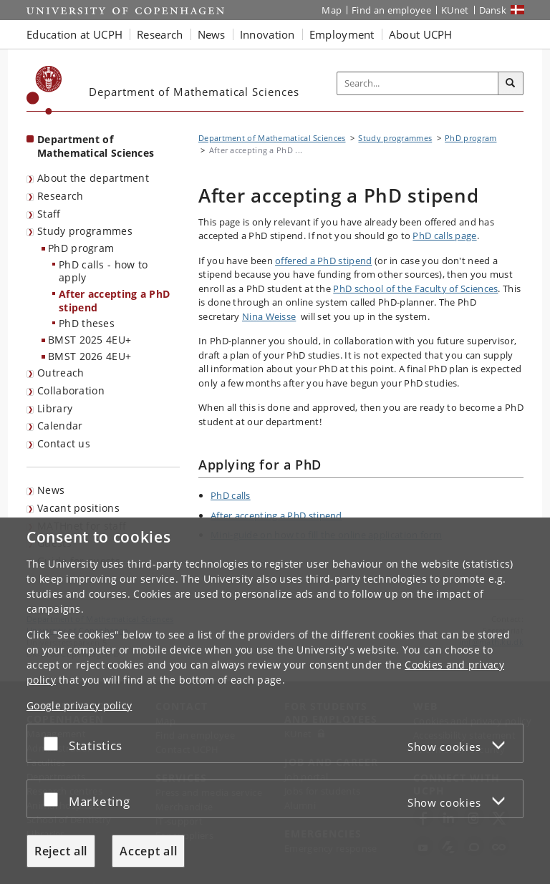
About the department (93, 178)
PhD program (81, 248)
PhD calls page (444, 235)
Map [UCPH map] (332, 10)
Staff (49, 213)
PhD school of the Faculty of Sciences (415, 288)
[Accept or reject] (54, 743)
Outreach (60, 372)
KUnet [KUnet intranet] (455, 10)
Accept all (148, 851)
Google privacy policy (79, 705)
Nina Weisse (269, 316)
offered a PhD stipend (323, 260)
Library (54, 408)
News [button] (212, 34)
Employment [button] (342, 34)
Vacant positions (78, 508)
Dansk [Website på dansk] (493, 10)
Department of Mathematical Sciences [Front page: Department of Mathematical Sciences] (95, 146)
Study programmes (84, 231)
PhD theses (87, 323)
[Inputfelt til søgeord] (418, 84)
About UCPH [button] (421, 34)
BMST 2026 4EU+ (89, 356)
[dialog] (275, 701)
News (50, 490)
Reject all (60, 851)
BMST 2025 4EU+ (89, 339)
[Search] (511, 84)
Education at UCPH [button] (74, 34)
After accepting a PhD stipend (114, 300)
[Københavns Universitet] (44, 90)
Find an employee (391, 10)
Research (60, 196)
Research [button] (160, 34)
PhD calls (231, 495)
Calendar (59, 425)
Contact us (63, 443)
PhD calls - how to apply (103, 271)
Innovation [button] (267, 34)
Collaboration (71, 390)
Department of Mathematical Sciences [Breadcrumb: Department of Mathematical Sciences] (272, 137)
